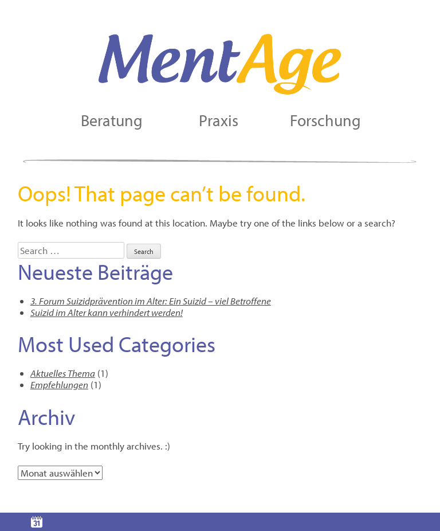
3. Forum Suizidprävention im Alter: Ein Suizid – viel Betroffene (150, 301)
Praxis (218, 120)
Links (256, 522)
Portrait (183, 522)
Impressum (330, 522)
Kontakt (110, 522)
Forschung (325, 120)
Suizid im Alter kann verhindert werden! (106, 312)
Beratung (112, 120)
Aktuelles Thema (62, 373)
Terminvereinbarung (36, 522)
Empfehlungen (59, 384)
